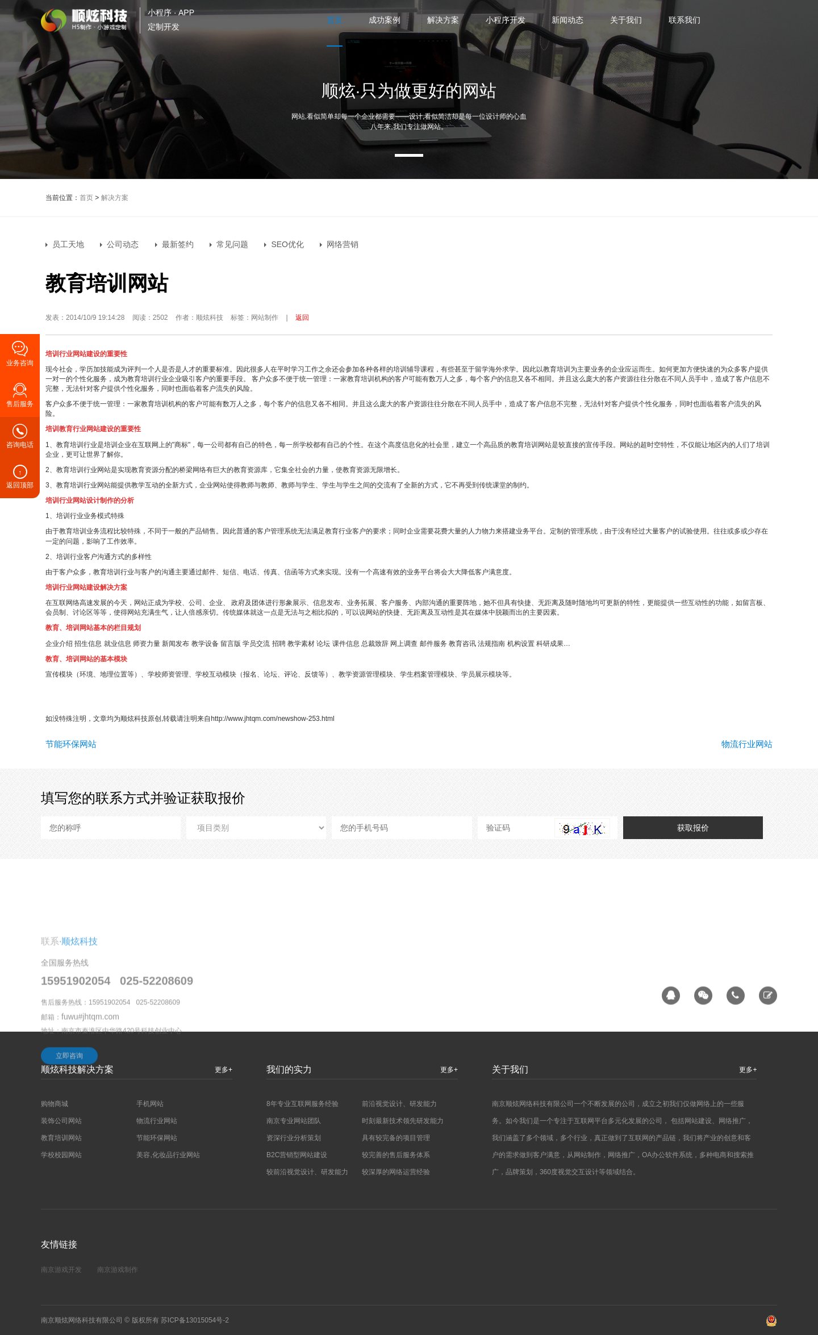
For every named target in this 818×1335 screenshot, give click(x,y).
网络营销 (342, 244)
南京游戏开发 (61, 1270)
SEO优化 (287, 244)
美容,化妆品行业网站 (167, 1155)
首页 (335, 19)
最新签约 (178, 244)
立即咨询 (69, 1126)
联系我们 (684, 19)
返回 (302, 318)
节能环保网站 (71, 744)
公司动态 (123, 244)
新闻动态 (567, 19)
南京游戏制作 (117, 1270)
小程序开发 (505, 19)
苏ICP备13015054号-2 (195, 1320)
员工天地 (68, 244)
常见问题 (232, 244)
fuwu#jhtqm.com (90, 1087)
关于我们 (626, 19)
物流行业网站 (747, 744)
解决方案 (443, 19)
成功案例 (384, 19)
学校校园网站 (61, 1155)
